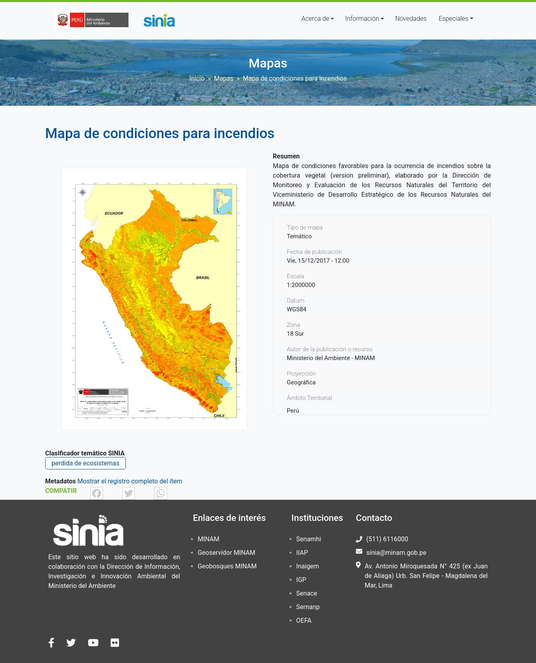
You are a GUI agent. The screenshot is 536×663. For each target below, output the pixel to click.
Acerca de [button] (316, 18)
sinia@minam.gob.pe (396, 552)
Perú (293, 410)
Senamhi (308, 539)
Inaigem (307, 566)
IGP (301, 580)
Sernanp (308, 607)
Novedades (411, 18)
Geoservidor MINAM (226, 552)
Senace (306, 593)
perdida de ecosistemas (85, 463)
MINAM (208, 539)
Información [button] (362, 18)
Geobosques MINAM (227, 566)
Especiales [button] (454, 18)
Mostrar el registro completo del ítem (130, 481)
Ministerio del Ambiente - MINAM (331, 358)
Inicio (196, 78)
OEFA (304, 620)
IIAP (302, 552)
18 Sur (295, 333)
